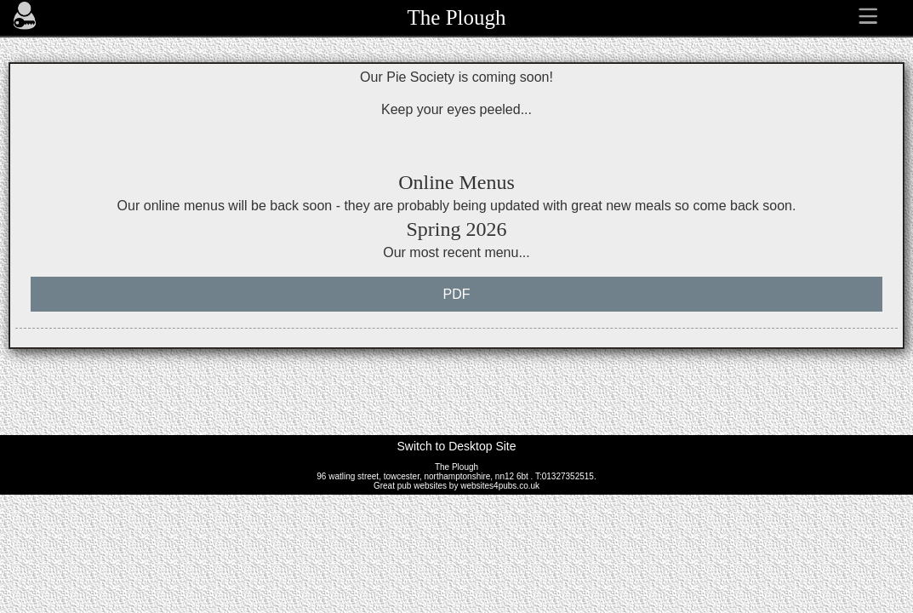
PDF (457, 294)
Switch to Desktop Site (456, 446)
